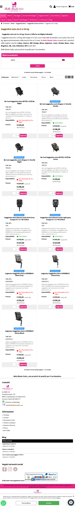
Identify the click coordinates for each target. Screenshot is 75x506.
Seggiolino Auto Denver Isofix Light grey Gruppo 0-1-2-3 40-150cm (55, 218)
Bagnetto (65, 16)
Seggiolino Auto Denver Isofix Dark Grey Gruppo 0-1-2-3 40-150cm (19, 218)
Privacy (58, 498)
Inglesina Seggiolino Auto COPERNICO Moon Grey (19, 274)
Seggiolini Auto (43, 16)
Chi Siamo (6, 415)
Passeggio (17, 16)
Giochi (16, 20)
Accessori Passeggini (29, 16)
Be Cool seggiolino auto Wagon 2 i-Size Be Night (19, 161)
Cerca (13, 60)
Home (3, 16)
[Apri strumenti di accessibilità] (71, 502)
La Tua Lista (43, 20)
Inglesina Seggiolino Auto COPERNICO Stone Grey (55, 274)
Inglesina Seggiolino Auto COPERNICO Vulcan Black (19, 332)
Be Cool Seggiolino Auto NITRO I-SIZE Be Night (19, 102)
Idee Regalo (24, 20)
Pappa (9, 20)
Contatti (5, 418)
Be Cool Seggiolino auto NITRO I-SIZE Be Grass (56, 158)
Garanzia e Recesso (9, 425)
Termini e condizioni (9, 423)
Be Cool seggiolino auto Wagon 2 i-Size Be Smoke (55, 105)
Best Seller (6, 430)
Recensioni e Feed (9, 420)
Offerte (9, 16)
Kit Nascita (33, 20)
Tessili (3, 20)
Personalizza (26, 503)
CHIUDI (73, 496)
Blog (50, 20)
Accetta (48, 503)
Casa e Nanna (55, 16)
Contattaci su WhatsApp (12, 402)
